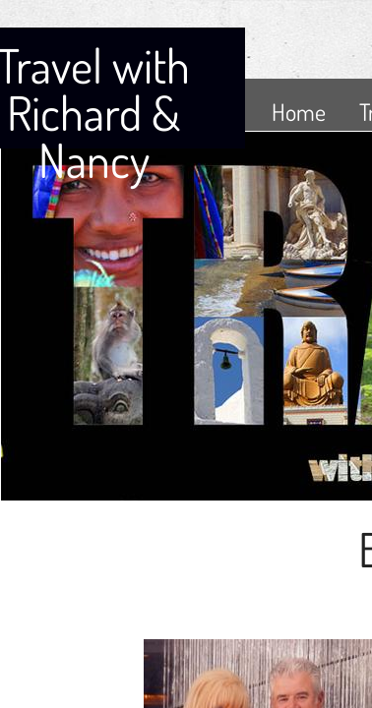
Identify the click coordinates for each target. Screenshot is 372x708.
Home (299, 111)
